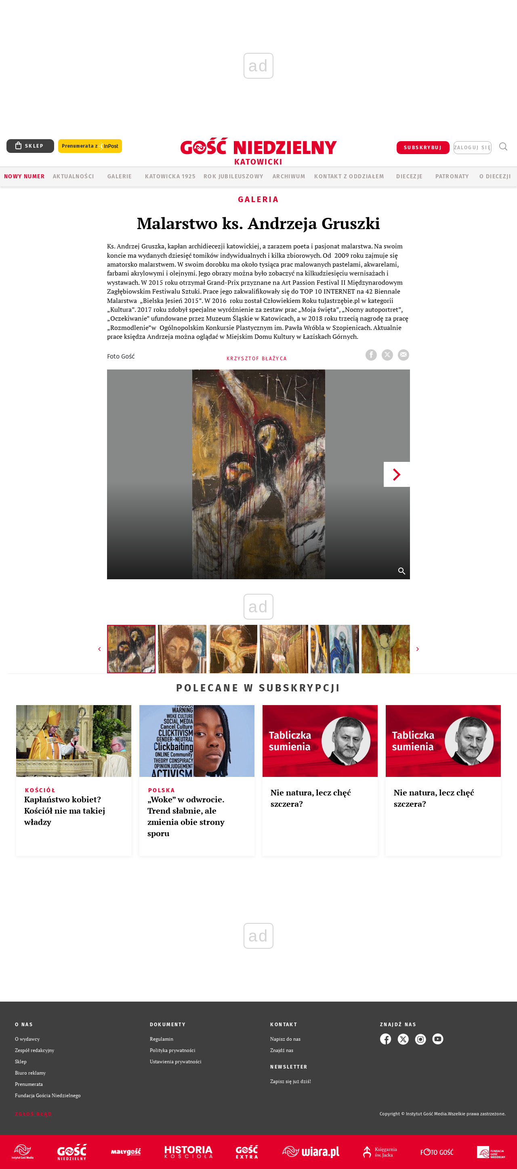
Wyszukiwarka (503, 146)
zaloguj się (472, 147)
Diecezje (409, 176)
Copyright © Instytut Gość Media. (414, 1114)
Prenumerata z (90, 146)
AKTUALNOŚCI (73, 176)
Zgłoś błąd (33, 1114)
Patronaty (452, 176)
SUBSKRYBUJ (423, 147)
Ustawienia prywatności (176, 1061)
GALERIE (119, 176)
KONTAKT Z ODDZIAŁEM (349, 176)
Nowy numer (24, 176)
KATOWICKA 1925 (170, 176)
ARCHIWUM (289, 176)
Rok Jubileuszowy (233, 176)
